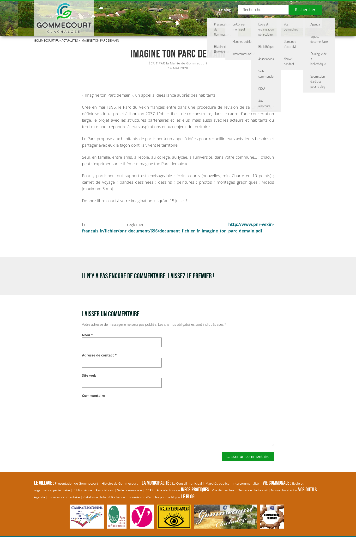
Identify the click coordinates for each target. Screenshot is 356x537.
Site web (89, 375)
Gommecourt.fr (46, 40)
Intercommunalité (246, 483)
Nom (87, 335)
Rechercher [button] (305, 9)
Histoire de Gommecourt (120, 483)
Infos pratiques (268, 22)
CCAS (149, 490)
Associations (105, 490)
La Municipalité (189, 22)
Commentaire (93, 395)
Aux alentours (167, 490)
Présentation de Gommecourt (76, 483)
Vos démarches (223, 490)
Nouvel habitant (282, 490)
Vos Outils (304, 22)
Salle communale (129, 490)
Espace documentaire (64, 497)
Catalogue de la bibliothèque (104, 497)
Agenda (39, 497)
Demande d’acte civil (252, 490)
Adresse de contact (99, 355)
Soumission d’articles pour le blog (153, 497)
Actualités (69, 40)
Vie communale (229, 22)
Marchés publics (217, 483)
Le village (154, 22)
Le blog (225, 9)
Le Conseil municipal (187, 483)
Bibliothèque (82, 490)
